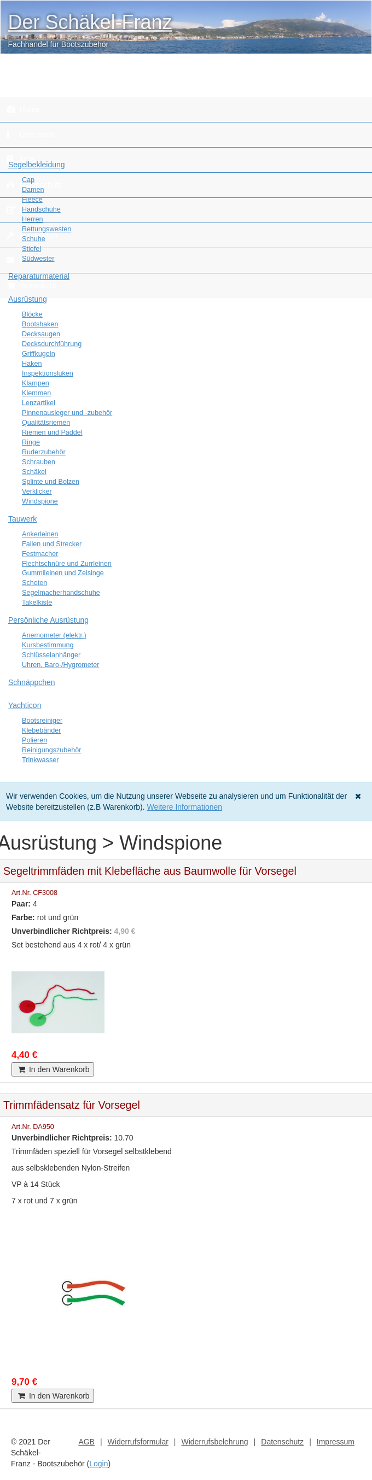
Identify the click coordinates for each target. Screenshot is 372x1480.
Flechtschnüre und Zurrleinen (67, 564)
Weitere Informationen (184, 807)
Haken (32, 363)
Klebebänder (41, 730)
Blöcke (32, 314)
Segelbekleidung (36, 164)
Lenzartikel (38, 403)
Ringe (31, 442)
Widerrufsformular (138, 1441)
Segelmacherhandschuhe (61, 592)
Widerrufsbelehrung (214, 1441)
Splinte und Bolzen (50, 481)
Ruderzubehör (44, 452)
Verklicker (37, 491)
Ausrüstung (27, 299)
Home (23, 109)
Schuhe (33, 239)
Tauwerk (22, 518)
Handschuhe (41, 209)
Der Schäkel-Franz (90, 22)
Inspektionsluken (47, 373)
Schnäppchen (31, 682)
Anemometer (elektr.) (54, 635)
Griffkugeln (38, 354)
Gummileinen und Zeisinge (63, 573)
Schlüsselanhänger (51, 655)
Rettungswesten (46, 229)
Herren (32, 219)
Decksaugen (41, 334)
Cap (28, 180)
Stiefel (31, 249)
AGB (86, 1441)
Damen (33, 190)
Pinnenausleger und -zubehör (67, 413)
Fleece (32, 199)
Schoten (34, 583)
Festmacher (40, 554)
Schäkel (34, 472)
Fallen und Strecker (52, 544)
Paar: (21, 903)
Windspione (40, 501)
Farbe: (23, 917)
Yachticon (24, 705)
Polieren (34, 740)
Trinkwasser (40, 760)
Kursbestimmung (48, 645)
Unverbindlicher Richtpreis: (61, 931)
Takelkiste (37, 602)
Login (98, 1463)
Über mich (31, 134)
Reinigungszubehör (52, 750)
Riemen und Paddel (52, 432)
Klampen (35, 383)
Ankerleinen (40, 534)
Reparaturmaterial (38, 276)
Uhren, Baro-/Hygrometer (60, 665)
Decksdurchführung (52, 344)
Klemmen (36, 393)
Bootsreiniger (42, 720)
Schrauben (38, 462)
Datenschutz (282, 1441)
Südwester (38, 258)
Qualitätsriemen (46, 422)
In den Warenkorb (53, 1069)
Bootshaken (40, 324)
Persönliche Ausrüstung (48, 620)
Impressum (335, 1441)
